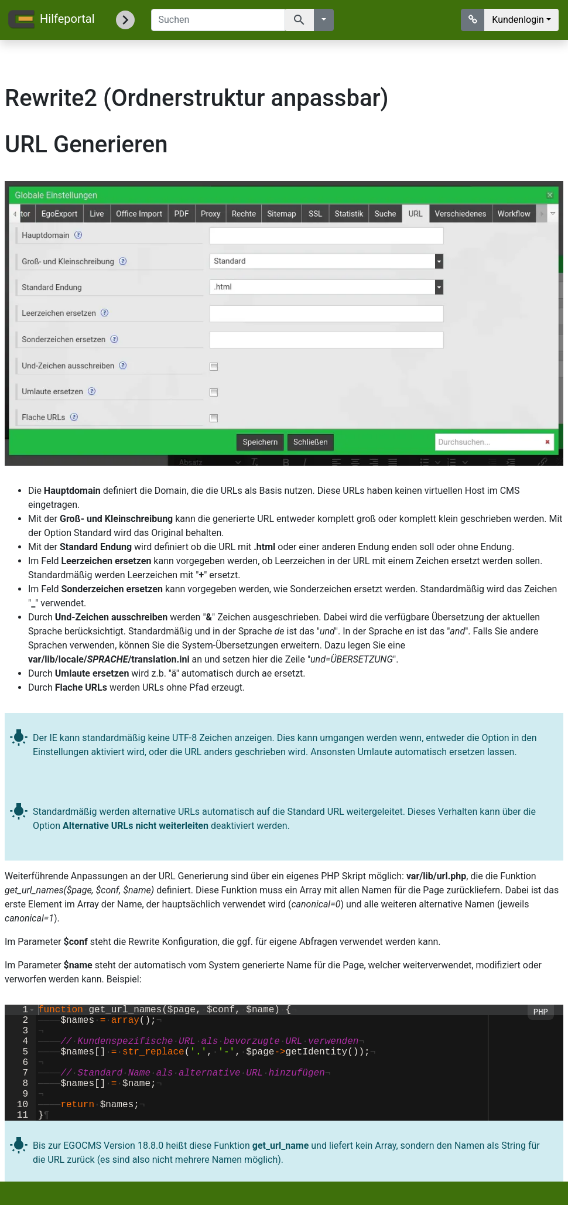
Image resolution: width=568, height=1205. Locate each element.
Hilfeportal (51, 20)
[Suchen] (218, 20)
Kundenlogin (518, 19)
